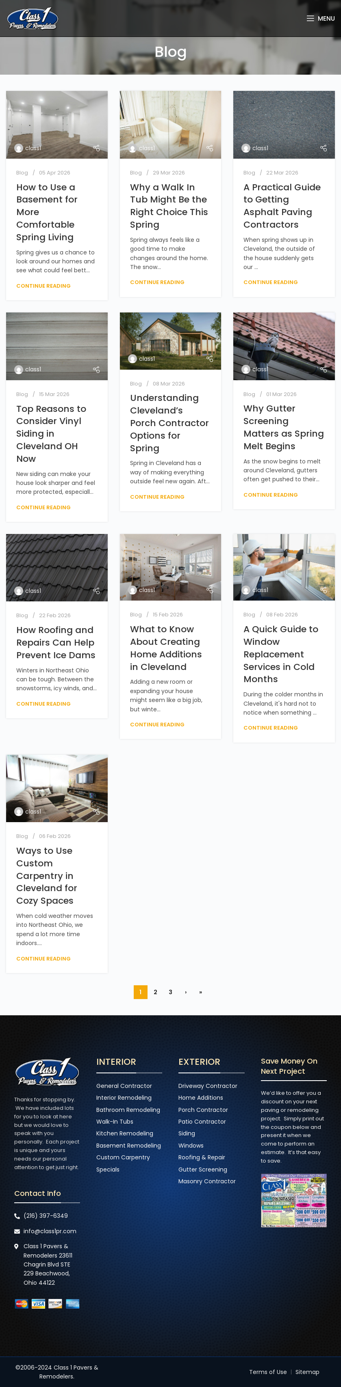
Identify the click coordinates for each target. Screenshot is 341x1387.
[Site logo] (32, 18)
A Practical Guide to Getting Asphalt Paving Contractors (282, 206)
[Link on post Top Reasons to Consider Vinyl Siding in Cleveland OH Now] (57, 346)
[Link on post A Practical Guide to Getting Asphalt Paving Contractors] (284, 125)
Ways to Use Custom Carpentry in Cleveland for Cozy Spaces (46, 875)
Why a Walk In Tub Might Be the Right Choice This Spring (169, 206)
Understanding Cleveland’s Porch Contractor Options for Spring (169, 423)
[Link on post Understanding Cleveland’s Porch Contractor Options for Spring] (171, 340)
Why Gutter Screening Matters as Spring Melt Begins (283, 427)
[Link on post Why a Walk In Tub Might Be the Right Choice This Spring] (171, 125)
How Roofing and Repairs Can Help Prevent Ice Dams (56, 642)
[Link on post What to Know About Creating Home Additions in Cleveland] (171, 567)
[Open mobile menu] (320, 18)
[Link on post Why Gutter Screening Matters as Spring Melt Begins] (284, 346)
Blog (22, 173)
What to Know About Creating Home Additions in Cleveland (166, 648)
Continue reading (43, 286)
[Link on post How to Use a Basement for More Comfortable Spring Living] (57, 125)
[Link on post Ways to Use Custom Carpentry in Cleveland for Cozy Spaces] (57, 789)
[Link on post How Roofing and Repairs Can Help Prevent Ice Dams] (57, 567)
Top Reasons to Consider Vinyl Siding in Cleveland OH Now (51, 434)
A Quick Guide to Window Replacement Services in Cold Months (280, 654)
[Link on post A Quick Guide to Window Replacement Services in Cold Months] (284, 567)
